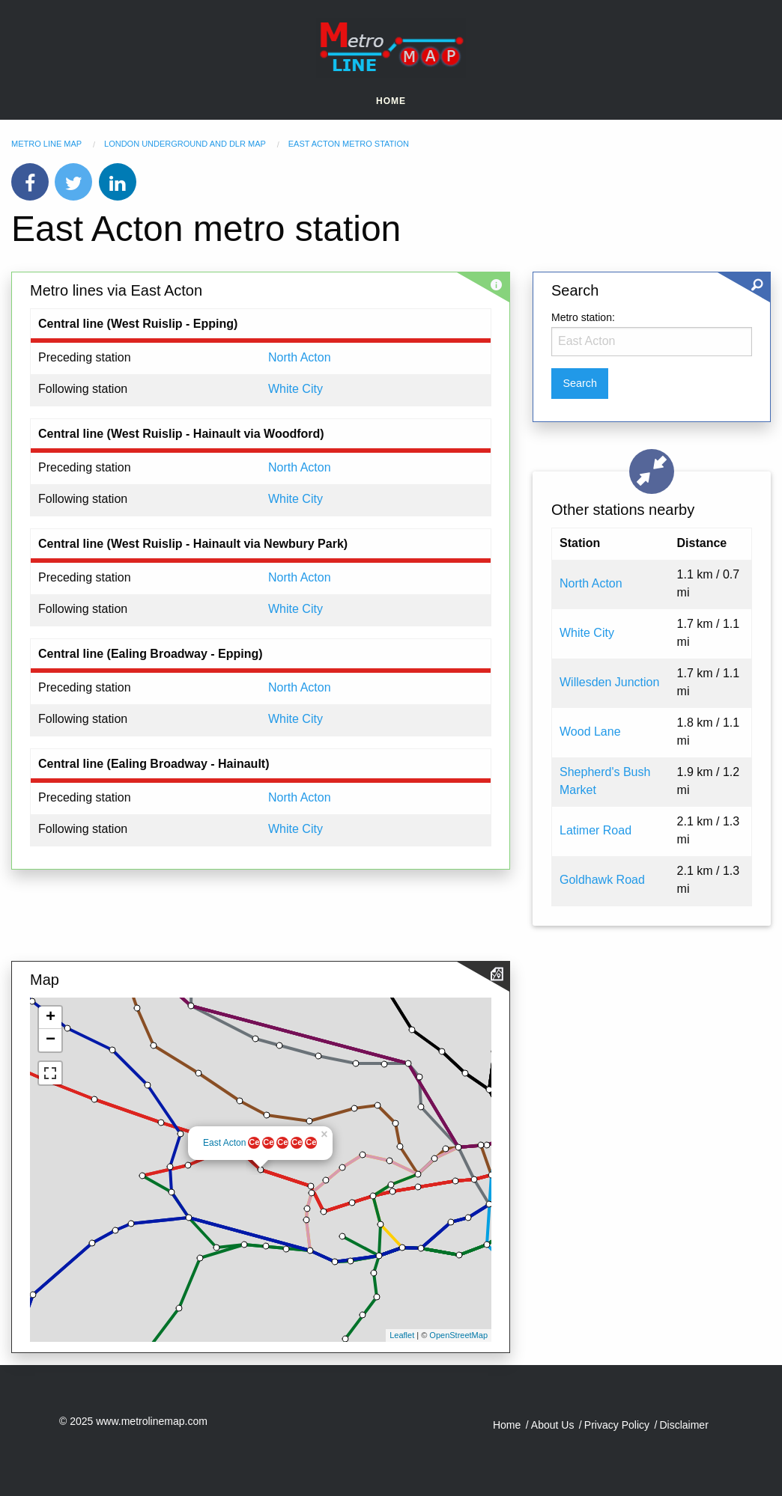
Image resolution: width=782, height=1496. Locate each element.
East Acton (224, 1143)
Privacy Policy (616, 1425)
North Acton (299, 357)
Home (391, 101)
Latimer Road (595, 830)
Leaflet (402, 1335)
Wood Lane (590, 731)
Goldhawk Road (602, 879)
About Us (553, 1425)
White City (295, 388)
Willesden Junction (609, 682)
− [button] (50, 1040)
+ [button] (50, 1018)
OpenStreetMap (458, 1335)
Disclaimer (683, 1425)
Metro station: (583, 317)
